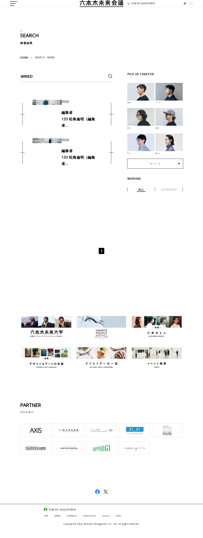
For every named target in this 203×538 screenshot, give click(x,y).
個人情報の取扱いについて (75, 522)
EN (191, 8)
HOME (24, 57)
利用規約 (18, 522)
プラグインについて (160, 522)
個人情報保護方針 (41, 522)
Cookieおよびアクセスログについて (120, 522)
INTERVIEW (67, 101)
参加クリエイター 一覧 (155, 170)
